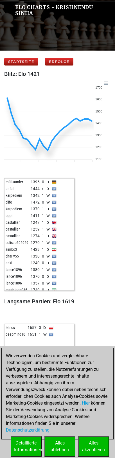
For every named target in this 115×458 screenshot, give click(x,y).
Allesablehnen (60, 446)
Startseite (21, 62)
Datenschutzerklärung (27, 430)
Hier (86, 403)
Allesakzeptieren (93, 446)
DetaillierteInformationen (28, 446)
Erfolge (59, 62)
